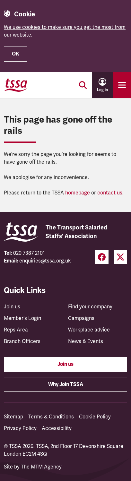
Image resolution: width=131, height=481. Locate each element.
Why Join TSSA (65, 384)
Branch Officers (22, 341)
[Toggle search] (83, 85)
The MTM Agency (41, 467)
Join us (12, 307)
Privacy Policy (20, 428)
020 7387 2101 (29, 253)
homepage (77, 193)
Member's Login (22, 318)
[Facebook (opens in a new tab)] (102, 257)
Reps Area (16, 330)
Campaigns (81, 318)
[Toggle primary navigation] (122, 85)
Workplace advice (89, 330)
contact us (109, 193)
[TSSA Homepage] (16, 85)
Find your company (90, 307)
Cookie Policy (95, 417)
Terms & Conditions (51, 417)
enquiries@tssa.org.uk (45, 261)
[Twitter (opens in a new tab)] (120, 257)
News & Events (85, 341)
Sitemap (13, 417)
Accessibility (57, 428)
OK (15, 54)
